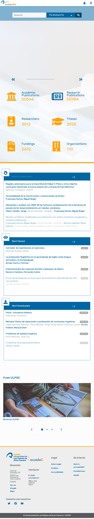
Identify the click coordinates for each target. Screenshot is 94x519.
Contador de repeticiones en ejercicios (25, 248)
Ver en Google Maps (13, 488)
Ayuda (76, 475)
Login (84, 3)
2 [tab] (47, 429)
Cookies (54, 468)
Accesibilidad (57, 472)
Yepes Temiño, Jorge (16, 211)
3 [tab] (52, 429)
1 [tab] (42, 430)
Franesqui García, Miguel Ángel (21, 199)
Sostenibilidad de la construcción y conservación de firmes (35, 196)
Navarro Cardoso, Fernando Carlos (23, 272)
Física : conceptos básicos (19, 312)
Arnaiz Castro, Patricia (17, 263)
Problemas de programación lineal (23, 343)
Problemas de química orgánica (21, 333)
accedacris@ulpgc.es (38, 478)
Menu (90, 3)
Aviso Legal (56, 464)
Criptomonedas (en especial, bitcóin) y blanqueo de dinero (35, 269)
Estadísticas (79, 471)
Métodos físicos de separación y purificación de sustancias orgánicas (40, 321)
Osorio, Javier (12, 346)
